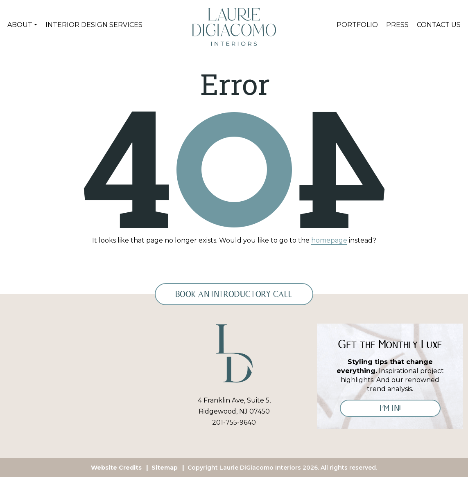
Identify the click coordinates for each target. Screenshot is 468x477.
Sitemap (164, 467)
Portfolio (357, 25)
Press (397, 25)
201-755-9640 (234, 422)
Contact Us (439, 25)
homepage (329, 240)
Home (189, 25)
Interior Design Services (93, 25)
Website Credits (116, 467)
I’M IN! (390, 408)
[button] (22, 25)
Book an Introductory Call (234, 294)
